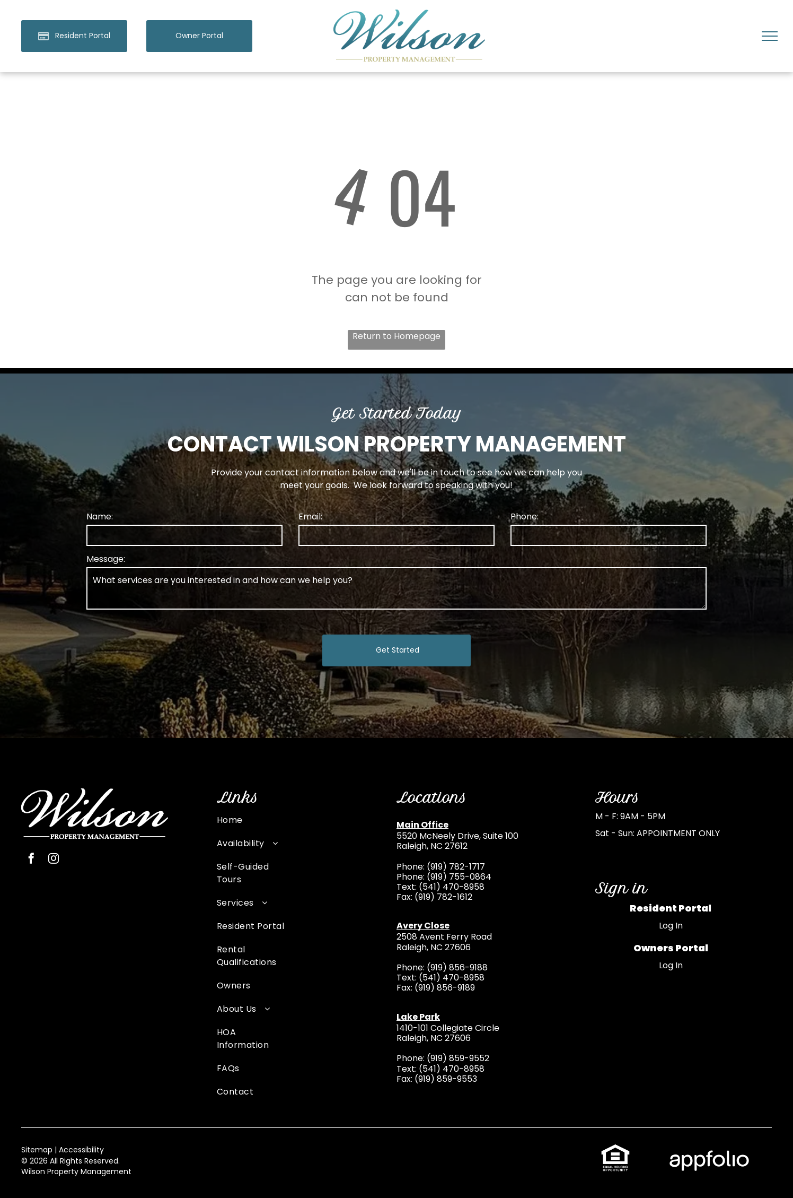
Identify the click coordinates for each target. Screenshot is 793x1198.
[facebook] (31, 847)
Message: (105, 559)
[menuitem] (251, 812)
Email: (310, 516)
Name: (99, 516)
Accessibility (81, 1137)
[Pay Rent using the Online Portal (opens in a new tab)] (74, 36)
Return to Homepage (396, 336)
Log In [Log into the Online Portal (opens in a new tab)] (671, 913)
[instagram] (53, 847)
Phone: (524, 516)
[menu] (769, 36)
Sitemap (36, 1137)
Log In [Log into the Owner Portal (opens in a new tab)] (671, 953)
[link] (199, 36)
